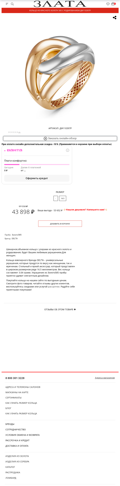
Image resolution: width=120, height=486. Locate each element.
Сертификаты (13, 397)
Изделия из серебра (17, 461)
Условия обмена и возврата (22, 434)
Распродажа (12, 472)
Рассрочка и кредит (17, 440)
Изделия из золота (17, 456)
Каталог (10, 466)
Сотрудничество (15, 429)
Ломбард (10, 477)
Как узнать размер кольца (21, 402)
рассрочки (53, 286)
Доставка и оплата (16, 445)
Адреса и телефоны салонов (22, 387)
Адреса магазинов (105, 377)
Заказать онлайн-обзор (60, 138)
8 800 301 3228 (14, 378)
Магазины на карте (16, 392)
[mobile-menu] (7, 4)
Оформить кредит (37, 178)
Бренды (9, 424)
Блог (8, 408)
